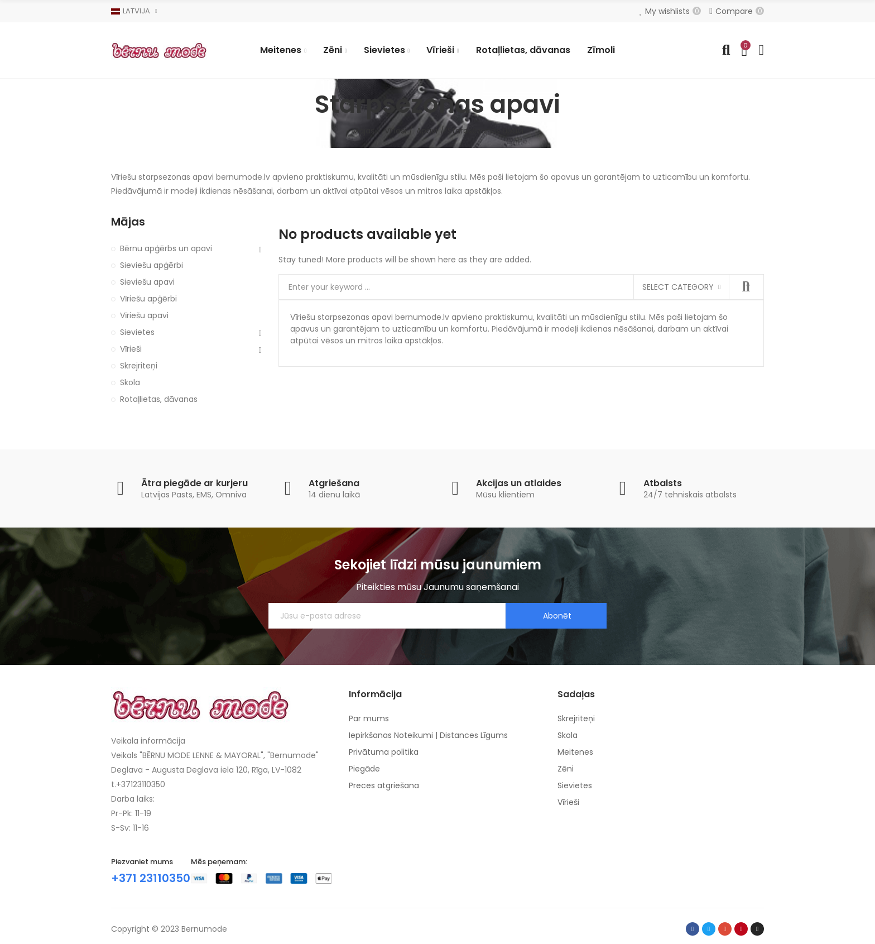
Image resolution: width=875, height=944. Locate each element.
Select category (678, 287)
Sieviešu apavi (147, 281)
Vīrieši (131, 348)
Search (746, 287)
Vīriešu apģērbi (148, 298)
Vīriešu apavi (144, 315)
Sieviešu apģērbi (151, 265)
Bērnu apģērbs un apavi (166, 248)
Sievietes (137, 332)
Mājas (128, 222)
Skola (130, 382)
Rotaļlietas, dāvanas (159, 399)
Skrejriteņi (138, 365)
